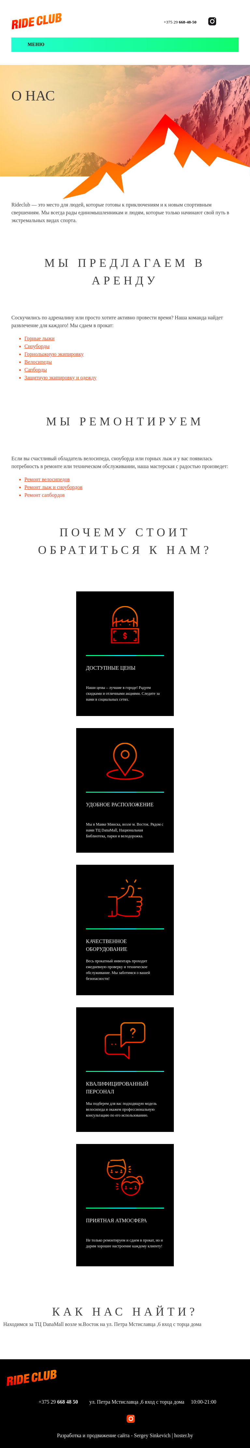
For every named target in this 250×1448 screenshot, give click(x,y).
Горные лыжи (39, 338)
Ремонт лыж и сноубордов (53, 487)
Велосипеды (38, 362)
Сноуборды (36, 346)
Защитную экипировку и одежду (60, 377)
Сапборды (35, 370)
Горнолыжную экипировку (54, 354)
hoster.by (183, 1435)
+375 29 (180, 22)
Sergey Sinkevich (152, 1435)
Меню (36, 44)
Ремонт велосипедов (47, 479)
